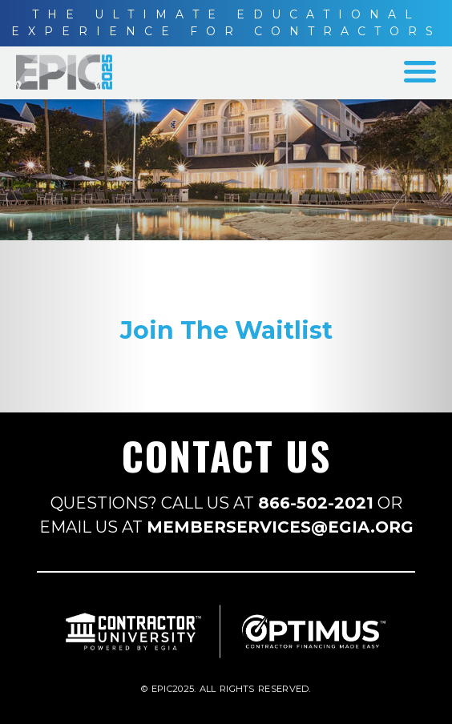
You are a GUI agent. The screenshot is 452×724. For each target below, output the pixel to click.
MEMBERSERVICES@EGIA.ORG (280, 527)
